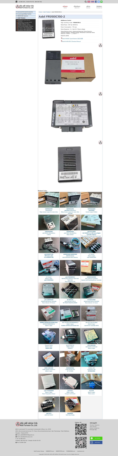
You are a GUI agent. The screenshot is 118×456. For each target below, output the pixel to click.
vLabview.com (80, 451)
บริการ (88, 7)
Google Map (94, 429)
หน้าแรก (65, 7)
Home (40, 12)
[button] (86, 2)
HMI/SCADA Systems (23, 16)
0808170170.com (60, 451)
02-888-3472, (22, 2)
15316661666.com (70, 451)
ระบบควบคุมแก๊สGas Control (24, 14)
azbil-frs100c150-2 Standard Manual (71, 41)
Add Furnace (97, 442)
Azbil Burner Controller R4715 (25, 22)
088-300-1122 (38, 2)
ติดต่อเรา (99, 7)
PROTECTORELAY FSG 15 (23, 23)
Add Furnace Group (39, 451)
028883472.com (50, 451)
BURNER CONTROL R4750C (24, 25)
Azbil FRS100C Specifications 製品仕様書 (72, 38)
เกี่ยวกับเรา (77, 7)
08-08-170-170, (30, 2)
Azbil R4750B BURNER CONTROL (25, 26)
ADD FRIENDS (97, 438)
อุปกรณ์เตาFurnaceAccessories (25, 12)
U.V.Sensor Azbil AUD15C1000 (25, 27)
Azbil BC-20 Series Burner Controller (24, 20)
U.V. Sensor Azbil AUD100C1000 (25, 29)
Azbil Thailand (46, 12)
